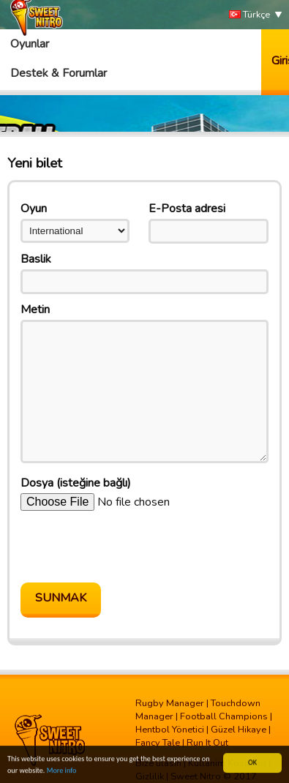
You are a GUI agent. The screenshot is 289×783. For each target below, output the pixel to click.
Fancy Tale (157, 742)
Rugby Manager (169, 703)
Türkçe (249, 15)
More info (62, 771)
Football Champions (224, 716)
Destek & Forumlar (58, 73)
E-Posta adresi (187, 209)
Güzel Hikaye (238, 729)
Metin (35, 309)
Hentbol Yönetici (169, 729)
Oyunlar (29, 44)
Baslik (35, 259)
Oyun (33, 209)
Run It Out (207, 742)
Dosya (75, 483)
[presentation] (131, 546)
